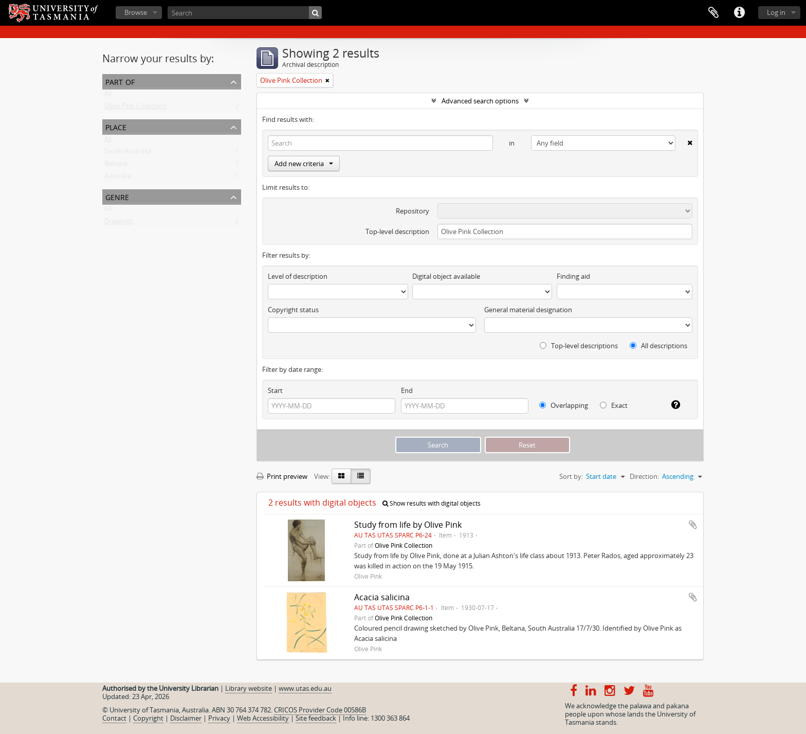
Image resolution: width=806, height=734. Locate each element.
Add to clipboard (693, 525)
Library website (248, 688)
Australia (117, 178)
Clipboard (713, 13)
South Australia (127, 153)
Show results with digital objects (431, 503)
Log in (776, 12)
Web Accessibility (263, 718)
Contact (114, 718)
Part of (120, 81)
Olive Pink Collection (135, 108)
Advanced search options (480, 100)
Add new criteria (303, 163)
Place (115, 126)
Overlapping (563, 405)
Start (275, 390)
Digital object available (446, 276)
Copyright (148, 718)
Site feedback (316, 718)
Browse (135, 12)
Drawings (118, 223)
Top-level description (397, 231)
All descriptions (658, 345)
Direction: (644, 476)
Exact (614, 405)
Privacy (219, 718)
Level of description (297, 276)
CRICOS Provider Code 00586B (320, 709)
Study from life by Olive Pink (408, 524)
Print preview (282, 476)
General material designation (528, 309)
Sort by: (571, 476)
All (108, 95)
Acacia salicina (382, 597)
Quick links (739, 13)
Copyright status (293, 309)
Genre (117, 196)
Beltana (115, 165)
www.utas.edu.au (305, 688)
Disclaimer (186, 718)
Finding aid (573, 276)
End (407, 390)
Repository (412, 211)
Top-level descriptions (579, 345)
